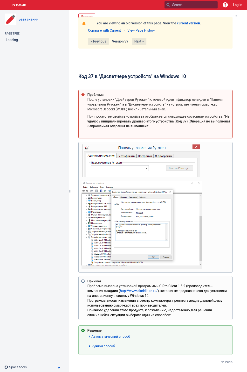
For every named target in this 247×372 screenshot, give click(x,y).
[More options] (235, 16)
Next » (139, 41)
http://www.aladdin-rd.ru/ (139, 291)
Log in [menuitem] (237, 5)
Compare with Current (104, 30)
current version (188, 23)
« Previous (98, 41)
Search (87, 16)
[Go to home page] (19, 5)
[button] (225, 5)
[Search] (168, 5)
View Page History (141, 30)
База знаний (28, 19)
